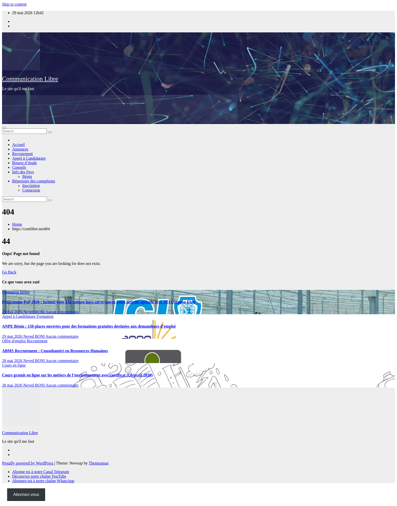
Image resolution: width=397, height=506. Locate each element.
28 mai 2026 (12, 361)
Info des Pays (23, 172)
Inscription (31, 185)
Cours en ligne (14, 365)
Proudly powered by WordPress (28, 463)
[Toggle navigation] (4, 127)
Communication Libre (30, 78)
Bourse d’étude (24, 163)
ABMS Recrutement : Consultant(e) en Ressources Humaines (55, 351)
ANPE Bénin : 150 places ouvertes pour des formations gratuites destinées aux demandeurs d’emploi (88, 326)
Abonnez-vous (26, 494)
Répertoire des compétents (33, 181)
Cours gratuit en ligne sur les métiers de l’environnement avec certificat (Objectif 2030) (77, 375)
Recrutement (22, 154)
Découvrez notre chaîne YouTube (39, 476)
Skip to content (14, 4)
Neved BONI (34, 312)
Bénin (27, 176)
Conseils (19, 167)
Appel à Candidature (29, 158)
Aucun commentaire (62, 312)
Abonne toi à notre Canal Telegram (40, 472)
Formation (11, 292)
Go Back (9, 272)
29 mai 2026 (12, 312)
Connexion (31, 190)
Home (17, 224)
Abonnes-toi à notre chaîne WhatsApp (43, 481)
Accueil (18, 144)
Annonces (20, 149)
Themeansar (98, 463)
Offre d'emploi (14, 341)
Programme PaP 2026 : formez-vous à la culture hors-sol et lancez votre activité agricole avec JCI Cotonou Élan (98, 302)
